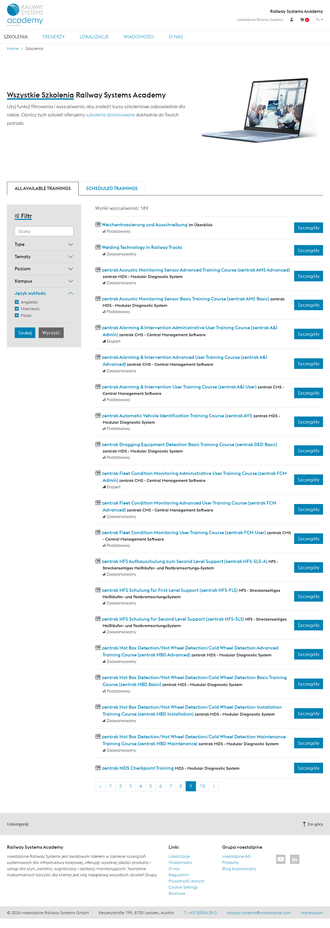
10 (202, 786)
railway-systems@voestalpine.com (259, 912)
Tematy (22, 256)
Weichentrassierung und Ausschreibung (144, 225)
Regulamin (179, 874)
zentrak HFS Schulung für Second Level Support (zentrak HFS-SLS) (173, 619)
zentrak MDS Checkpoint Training (138, 768)
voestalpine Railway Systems (259, 19)
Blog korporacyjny (239, 868)
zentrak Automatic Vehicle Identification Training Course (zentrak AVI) (177, 416)
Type (19, 244)
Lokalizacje (94, 37)
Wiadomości (138, 37)
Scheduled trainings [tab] (112, 188)
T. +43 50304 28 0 (200, 912)
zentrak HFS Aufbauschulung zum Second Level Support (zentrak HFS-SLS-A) (184, 561)
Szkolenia (16, 37)
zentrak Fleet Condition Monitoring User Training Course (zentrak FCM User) (184, 532)
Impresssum (312, 912)
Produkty (230, 862)
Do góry (312, 824)
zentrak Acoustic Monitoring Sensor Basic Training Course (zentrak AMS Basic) (185, 299)
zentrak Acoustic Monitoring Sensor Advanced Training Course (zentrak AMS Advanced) (196, 270)
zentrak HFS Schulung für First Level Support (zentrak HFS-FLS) (170, 590)
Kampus (23, 281)
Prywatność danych (187, 880)
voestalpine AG (236, 856)
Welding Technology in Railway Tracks (142, 247)
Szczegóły (308, 228)
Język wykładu (30, 293)
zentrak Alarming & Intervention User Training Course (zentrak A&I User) (179, 387)
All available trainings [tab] (43, 188)
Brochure (177, 893)
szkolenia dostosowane (110, 115)
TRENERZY (54, 37)
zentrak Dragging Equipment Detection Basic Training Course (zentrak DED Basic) (189, 444)
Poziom (23, 269)
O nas (176, 37)
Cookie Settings (183, 887)
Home (13, 48)
